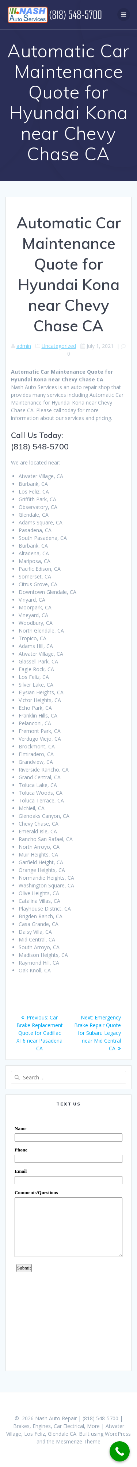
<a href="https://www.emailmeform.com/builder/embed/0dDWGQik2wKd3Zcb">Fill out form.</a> (68, 1239)
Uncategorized (59, 345)
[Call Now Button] (120, 1451)
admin (23, 345)
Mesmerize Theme (78, 1441)
